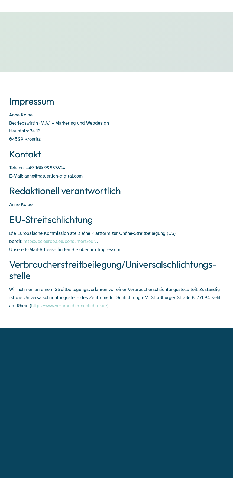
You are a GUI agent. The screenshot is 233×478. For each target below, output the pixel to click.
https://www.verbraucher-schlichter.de (69, 306)
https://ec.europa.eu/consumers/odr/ (60, 241)
